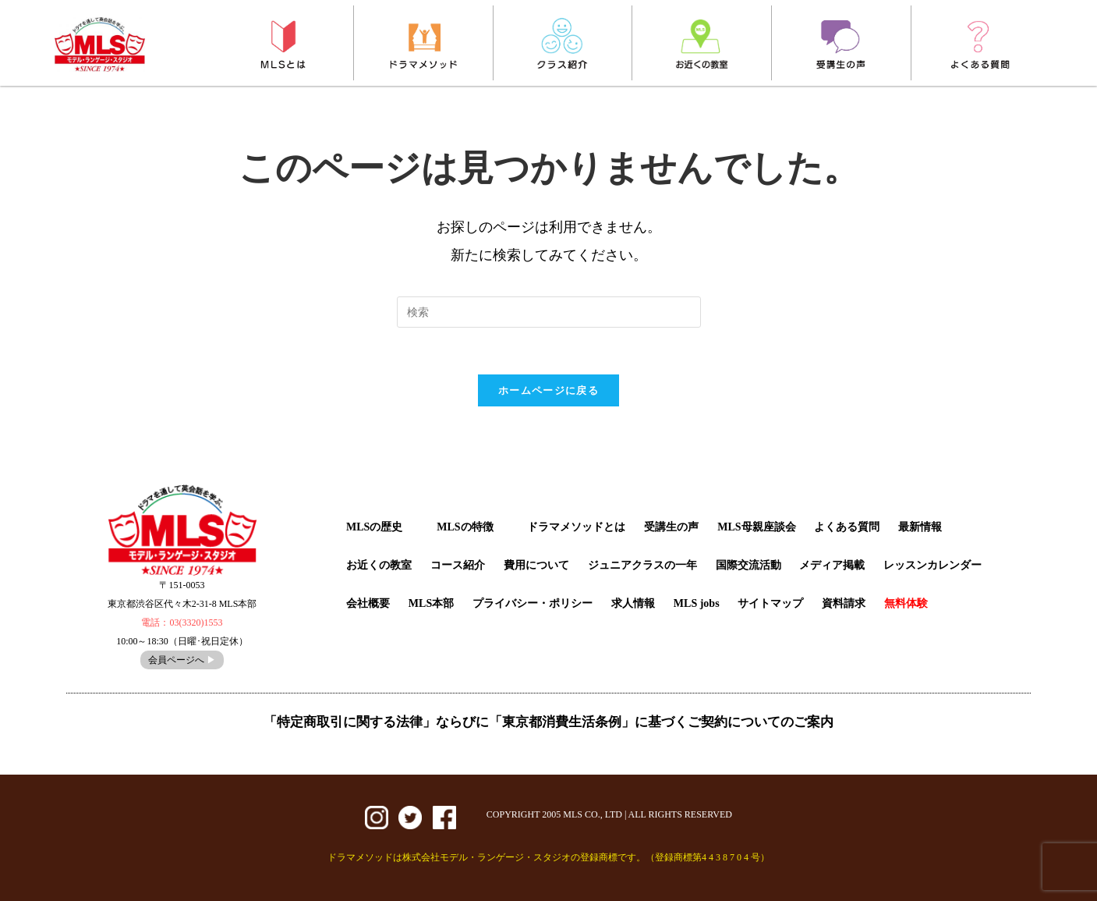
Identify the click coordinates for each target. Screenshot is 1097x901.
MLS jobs (697, 603)
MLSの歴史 (374, 527)
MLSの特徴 (465, 527)
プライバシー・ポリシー (532, 603)
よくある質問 (846, 527)
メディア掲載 (832, 565)
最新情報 (920, 527)
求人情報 (633, 603)
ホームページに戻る (548, 390)
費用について (536, 565)
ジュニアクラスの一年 (642, 565)
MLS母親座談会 (756, 527)
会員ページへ (182, 659)
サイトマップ (770, 603)
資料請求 (843, 603)
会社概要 (368, 603)
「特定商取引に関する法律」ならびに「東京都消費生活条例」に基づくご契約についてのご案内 (548, 722)
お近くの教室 (379, 565)
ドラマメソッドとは (576, 527)
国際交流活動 (748, 565)
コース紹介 (457, 565)
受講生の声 (671, 527)
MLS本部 (431, 603)
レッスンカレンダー (932, 565)
